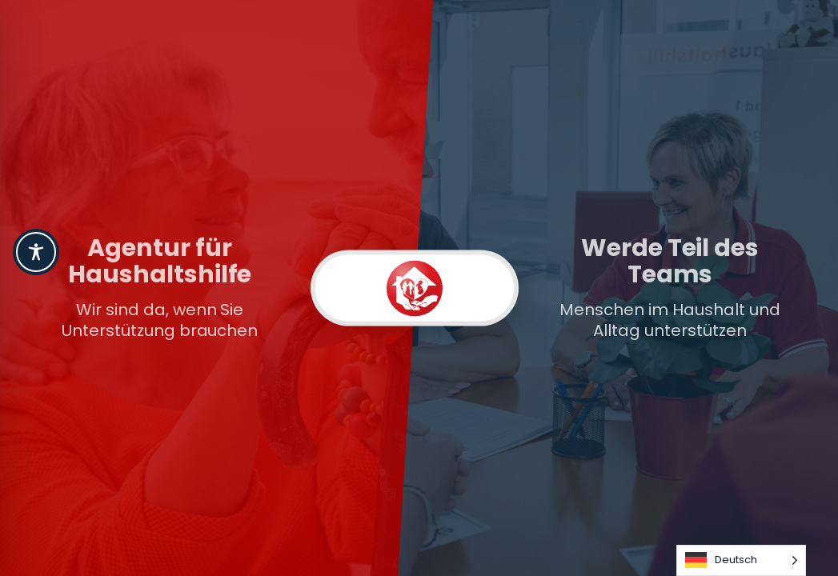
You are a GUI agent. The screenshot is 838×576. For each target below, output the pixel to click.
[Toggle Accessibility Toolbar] (36, 252)
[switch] (415, 288)
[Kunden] (365, 288)
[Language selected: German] (741, 560)
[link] (219, 288)
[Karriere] (465, 288)
